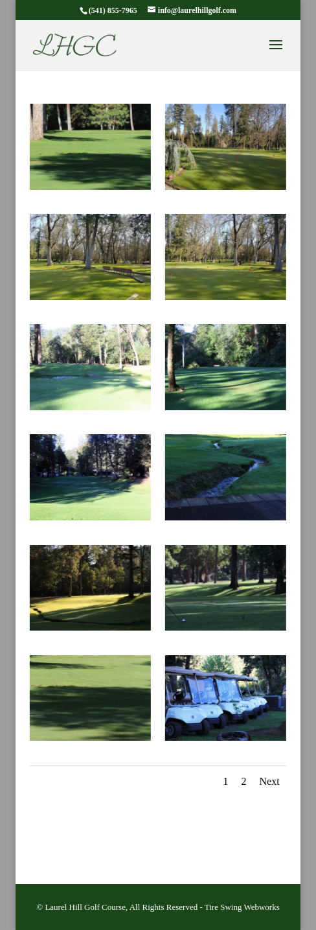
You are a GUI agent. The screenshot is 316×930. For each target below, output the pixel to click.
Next (270, 781)
